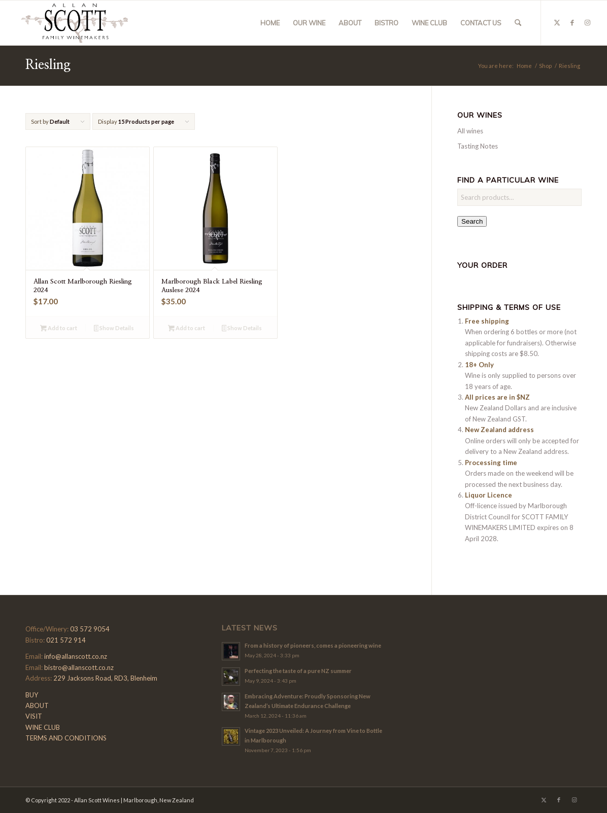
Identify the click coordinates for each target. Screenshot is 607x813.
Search (472, 221)
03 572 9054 (90, 629)
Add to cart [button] (58, 329)
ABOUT (37, 705)
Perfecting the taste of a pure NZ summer (298, 670)
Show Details (114, 329)
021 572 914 (66, 640)
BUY (31, 695)
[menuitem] (270, 23)
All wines (470, 131)
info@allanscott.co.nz (75, 656)
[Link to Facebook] (572, 22)
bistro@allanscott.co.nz (79, 667)
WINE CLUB (42, 727)
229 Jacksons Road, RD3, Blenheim (105, 678)
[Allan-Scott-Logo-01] (74, 23)
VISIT (33, 716)
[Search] (518, 23)
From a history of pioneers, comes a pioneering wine (313, 645)
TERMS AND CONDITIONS (66, 738)
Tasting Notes (477, 146)
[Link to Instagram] (587, 22)
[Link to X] (556, 22)
